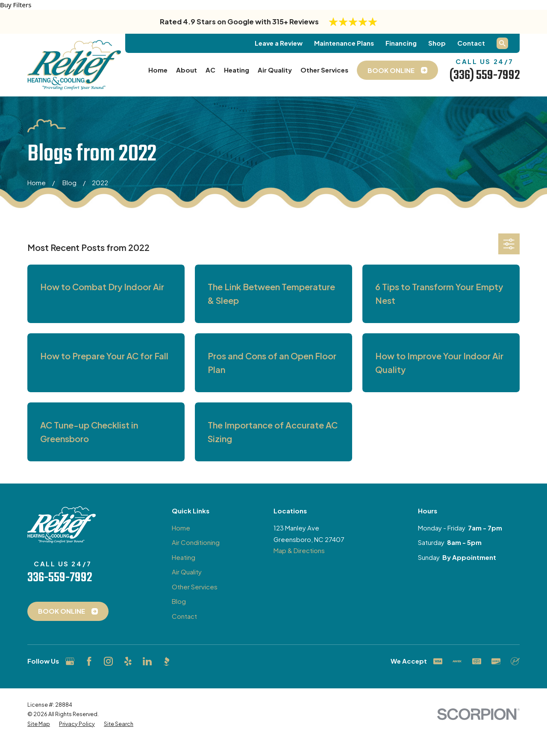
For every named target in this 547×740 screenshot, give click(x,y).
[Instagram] (108, 661)
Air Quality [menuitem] (275, 70)
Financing (401, 43)
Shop (437, 43)
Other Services (195, 587)
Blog (179, 601)
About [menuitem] (186, 70)
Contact (471, 43)
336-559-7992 (59, 578)
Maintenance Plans (344, 43)
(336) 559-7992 (485, 75)
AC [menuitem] (210, 70)
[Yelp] (128, 661)
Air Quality (187, 572)
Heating (183, 557)
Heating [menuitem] (236, 70)
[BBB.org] (166, 661)
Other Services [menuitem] (324, 70)
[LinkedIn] (147, 661)
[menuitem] (38, 723)
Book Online (68, 611)
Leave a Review (279, 43)
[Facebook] (89, 661)
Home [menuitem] (158, 70)
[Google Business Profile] (69, 661)
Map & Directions (299, 550)
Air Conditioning (196, 542)
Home (181, 528)
